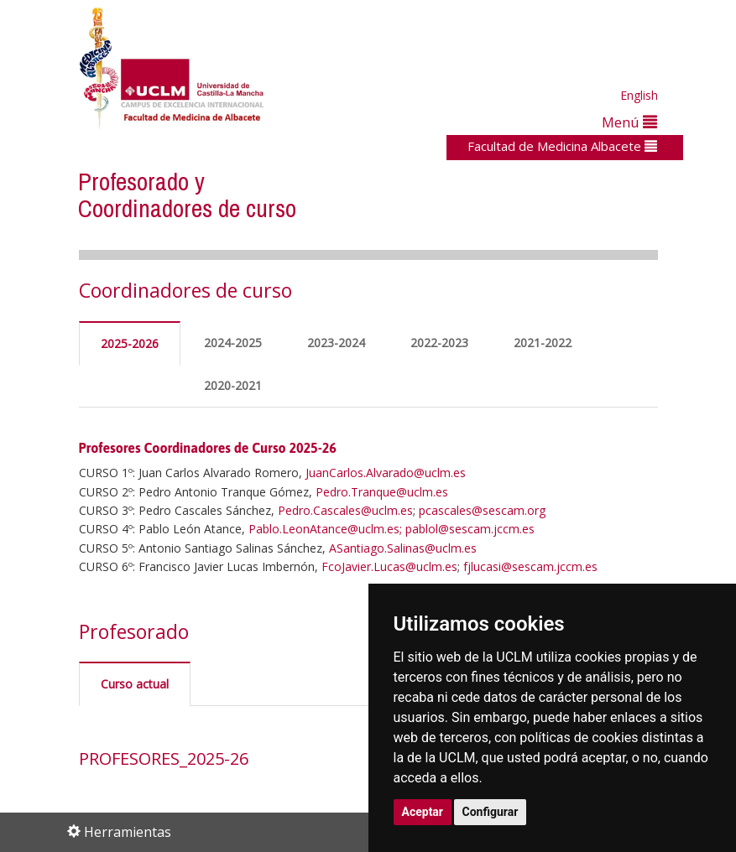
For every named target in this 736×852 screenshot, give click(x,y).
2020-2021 (233, 385)
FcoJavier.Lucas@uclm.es (389, 566)
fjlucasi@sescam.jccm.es (530, 566)
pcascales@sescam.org (482, 510)
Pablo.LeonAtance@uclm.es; (325, 529)
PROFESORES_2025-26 (163, 758)
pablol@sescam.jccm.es (470, 529)
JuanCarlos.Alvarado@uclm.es (385, 473)
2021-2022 (543, 343)
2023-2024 (336, 343)
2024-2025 (233, 343)
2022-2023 (439, 343)
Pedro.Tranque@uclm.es (382, 492)
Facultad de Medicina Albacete (562, 146)
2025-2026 (130, 343)
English (639, 95)
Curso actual (135, 684)
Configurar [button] (490, 811)
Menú (629, 122)
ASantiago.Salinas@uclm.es (403, 548)
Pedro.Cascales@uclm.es (345, 510)
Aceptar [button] (423, 811)
